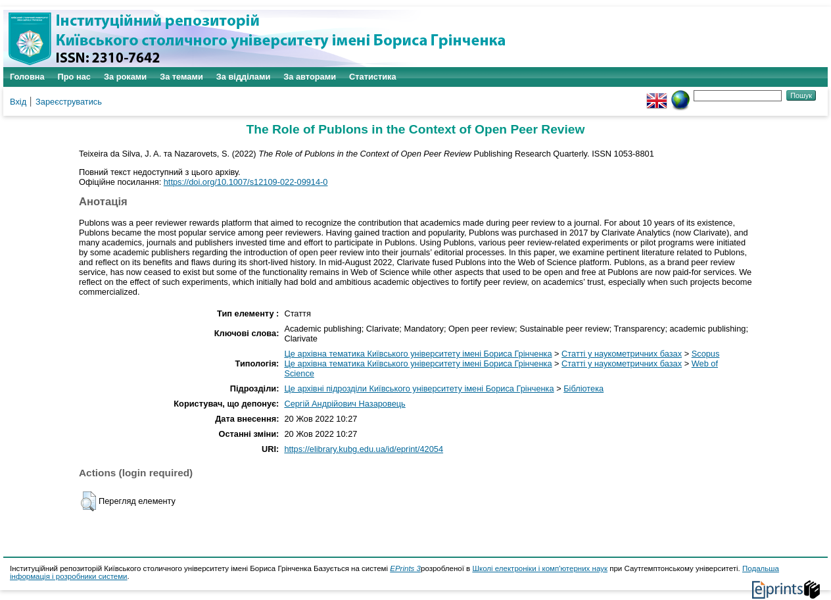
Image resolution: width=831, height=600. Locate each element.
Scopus (706, 354)
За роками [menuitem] (125, 77)
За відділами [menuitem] (243, 77)
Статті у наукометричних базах (621, 354)
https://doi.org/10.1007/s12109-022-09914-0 (246, 182)
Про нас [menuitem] (74, 77)
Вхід (18, 102)
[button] (88, 501)
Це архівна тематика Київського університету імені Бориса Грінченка (418, 354)
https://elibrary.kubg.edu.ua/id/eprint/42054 (363, 449)
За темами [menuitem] (181, 77)
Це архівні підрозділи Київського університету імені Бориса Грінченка (419, 388)
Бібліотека (583, 388)
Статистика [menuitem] (372, 77)
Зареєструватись (69, 102)
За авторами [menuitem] (309, 77)
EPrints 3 (405, 568)
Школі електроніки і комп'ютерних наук (539, 568)
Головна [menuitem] (27, 77)
